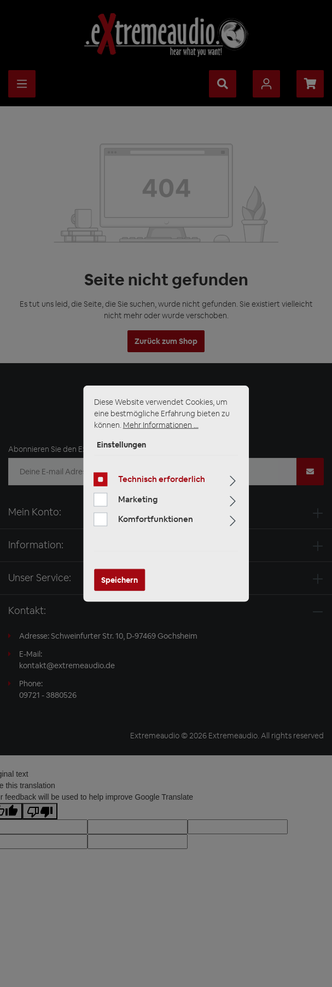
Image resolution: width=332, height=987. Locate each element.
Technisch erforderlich (161, 479)
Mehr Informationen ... (161, 425)
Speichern (119, 579)
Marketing (138, 499)
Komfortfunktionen (155, 519)
